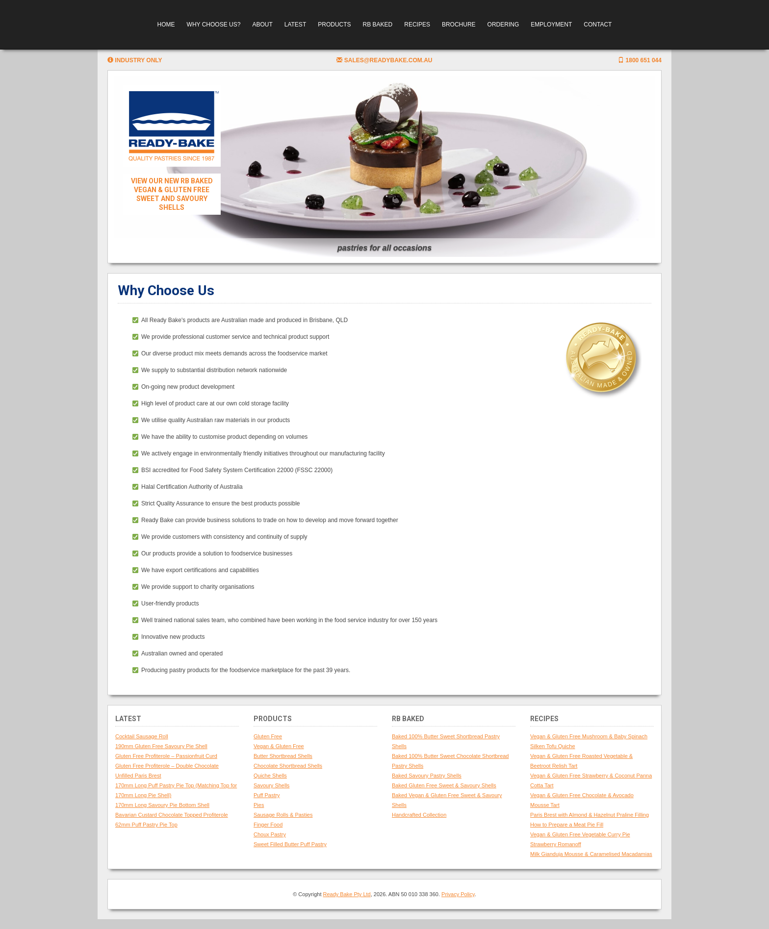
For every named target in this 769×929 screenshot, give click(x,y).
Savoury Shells (271, 785)
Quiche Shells (270, 775)
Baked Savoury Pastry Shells (426, 775)
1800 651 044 (640, 60)
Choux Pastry (270, 834)
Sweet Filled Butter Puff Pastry (290, 844)
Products (334, 24)
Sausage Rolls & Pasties (283, 815)
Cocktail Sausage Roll (141, 736)
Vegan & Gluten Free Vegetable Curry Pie (580, 834)
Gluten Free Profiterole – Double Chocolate (167, 766)
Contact (598, 24)
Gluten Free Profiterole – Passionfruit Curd (166, 756)
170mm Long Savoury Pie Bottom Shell (162, 805)
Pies (259, 805)
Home (166, 24)
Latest (295, 24)
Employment (551, 24)
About (262, 24)
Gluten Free (268, 736)
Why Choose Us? (214, 24)
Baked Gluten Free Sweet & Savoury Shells (444, 785)
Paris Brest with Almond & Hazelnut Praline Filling (589, 815)
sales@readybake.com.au (384, 60)
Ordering (503, 24)
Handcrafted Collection (419, 815)
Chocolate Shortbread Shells (288, 766)
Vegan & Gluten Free (279, 746)
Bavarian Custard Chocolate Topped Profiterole (171, 815)
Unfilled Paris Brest (138, 775)
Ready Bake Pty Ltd (347, 894)
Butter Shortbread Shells (283, 756)
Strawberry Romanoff (555, 844)
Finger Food (268, 825)
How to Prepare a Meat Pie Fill (566, 825)
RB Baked (378, 24)
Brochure (459, 24)
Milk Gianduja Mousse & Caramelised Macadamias (591, 854)
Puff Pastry (267, 795)
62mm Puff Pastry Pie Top (146, 825)
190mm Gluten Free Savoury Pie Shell (161, 746)
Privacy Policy (458, 894)
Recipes (417, 24)
